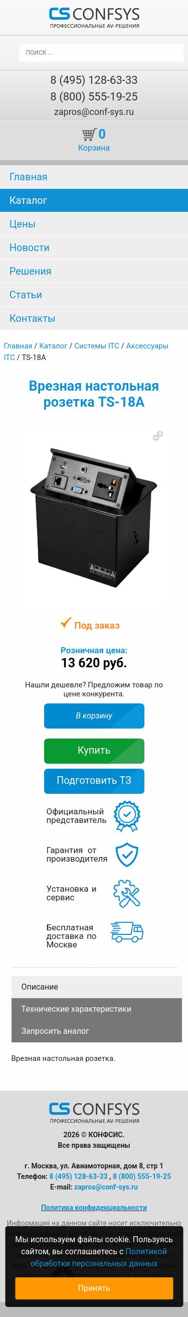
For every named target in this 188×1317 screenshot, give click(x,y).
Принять (94, 1288)
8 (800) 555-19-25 (93, 96)
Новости (30, 248)
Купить (94, 750)
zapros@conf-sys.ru (94, 111)
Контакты (33, 318)
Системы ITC (96, 345)
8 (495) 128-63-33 (93, 80)
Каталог (28, 200)
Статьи (26, 295)
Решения (31, 271)
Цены (23, 224)
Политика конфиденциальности (94, 1208)
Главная (29, 177)
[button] (158, 436)
